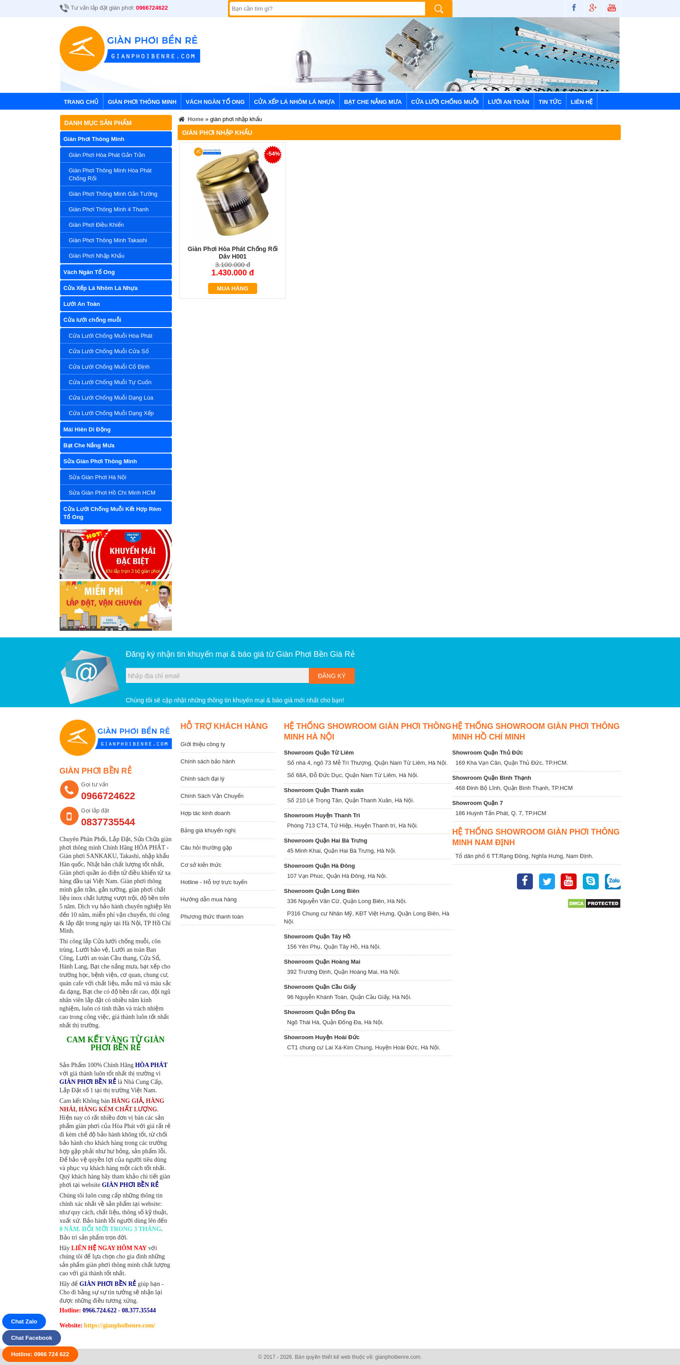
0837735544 (108, 821)
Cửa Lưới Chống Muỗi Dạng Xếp (111, 413)
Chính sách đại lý (203, 778)
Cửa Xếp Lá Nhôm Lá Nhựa (294, 102)
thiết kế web (336, 1357)
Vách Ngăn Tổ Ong (215, 102)
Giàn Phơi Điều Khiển (96, 224)
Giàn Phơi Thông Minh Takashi (108, 240)
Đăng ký (332, 675)
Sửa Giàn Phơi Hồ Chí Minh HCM (112, 492)
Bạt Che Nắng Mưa (373, 102)
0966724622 (152, 7)
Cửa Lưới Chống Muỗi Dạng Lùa (111, 397)
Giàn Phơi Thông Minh (142, 102)
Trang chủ (81, 102)
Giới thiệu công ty (203, 744)
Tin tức (550, 102)
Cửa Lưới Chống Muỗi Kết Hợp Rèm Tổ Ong (113, 513)
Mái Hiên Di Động (87, 429)
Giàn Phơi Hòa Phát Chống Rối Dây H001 (233, 252)
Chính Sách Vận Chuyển (212, 796)
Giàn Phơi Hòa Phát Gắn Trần (107, 155)
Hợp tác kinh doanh (206, 813)
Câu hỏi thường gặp (206, 847)
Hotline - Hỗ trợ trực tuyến (214, 882)
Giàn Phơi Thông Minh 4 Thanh (109, 209)
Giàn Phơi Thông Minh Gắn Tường (113, 194)
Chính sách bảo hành (208, 761)
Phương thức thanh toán (212, 916)
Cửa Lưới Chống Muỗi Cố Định (109, 366)
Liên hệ (582, 102)
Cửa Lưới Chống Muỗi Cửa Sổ (109, 351)
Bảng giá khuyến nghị (208, 830)
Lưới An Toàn (508, 102)
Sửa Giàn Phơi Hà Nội (98, 477)
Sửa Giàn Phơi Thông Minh (100, 461)
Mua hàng (232, 288)
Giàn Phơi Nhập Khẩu (97, 255)
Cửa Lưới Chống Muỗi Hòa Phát (110, 335)
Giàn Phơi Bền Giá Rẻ (315, 654)
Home (190, 120)
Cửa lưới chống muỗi (445, 102)
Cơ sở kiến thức (201, 865)
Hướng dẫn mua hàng (209, 899)
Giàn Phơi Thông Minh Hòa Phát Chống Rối (110, 174)
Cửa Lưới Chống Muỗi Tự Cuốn (110, 382)
